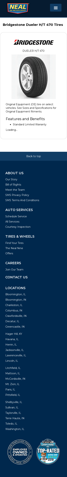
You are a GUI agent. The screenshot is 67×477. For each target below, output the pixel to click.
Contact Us (16, 277)
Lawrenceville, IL (15, 355)
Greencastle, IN (15, 326)
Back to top (33, 156)
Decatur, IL (12, 321)
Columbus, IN (13, 310)
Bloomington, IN (15, 299)
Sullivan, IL (11, 407)
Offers (9, 253)
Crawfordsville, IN (16, 316)
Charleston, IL (14, 305)
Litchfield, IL (13, 368)
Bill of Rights (13, 184)
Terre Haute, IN (14, 418)
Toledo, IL (11, 423)
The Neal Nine (14, 248)
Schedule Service (16, 216)
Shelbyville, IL (13, 402)
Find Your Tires (14, 243)
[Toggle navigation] (55, 7)
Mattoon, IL (12, 373)
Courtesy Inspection (18, 226)
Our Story (11, 179)
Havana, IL (12, 339)
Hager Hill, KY (13, 333)
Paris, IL (10, 389)
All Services (12, 221)
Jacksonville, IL (14, 350)
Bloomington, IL (15, 294)
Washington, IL (14, 429)
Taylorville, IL (13, 413)
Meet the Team (15, 189)
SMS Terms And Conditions (22, 200)
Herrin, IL (11, 344)
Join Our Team (14, 269)
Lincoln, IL (11, 360)
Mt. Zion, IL (12, 384)
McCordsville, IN (15, 378)
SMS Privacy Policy (17, 195)
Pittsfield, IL (12, 395)
